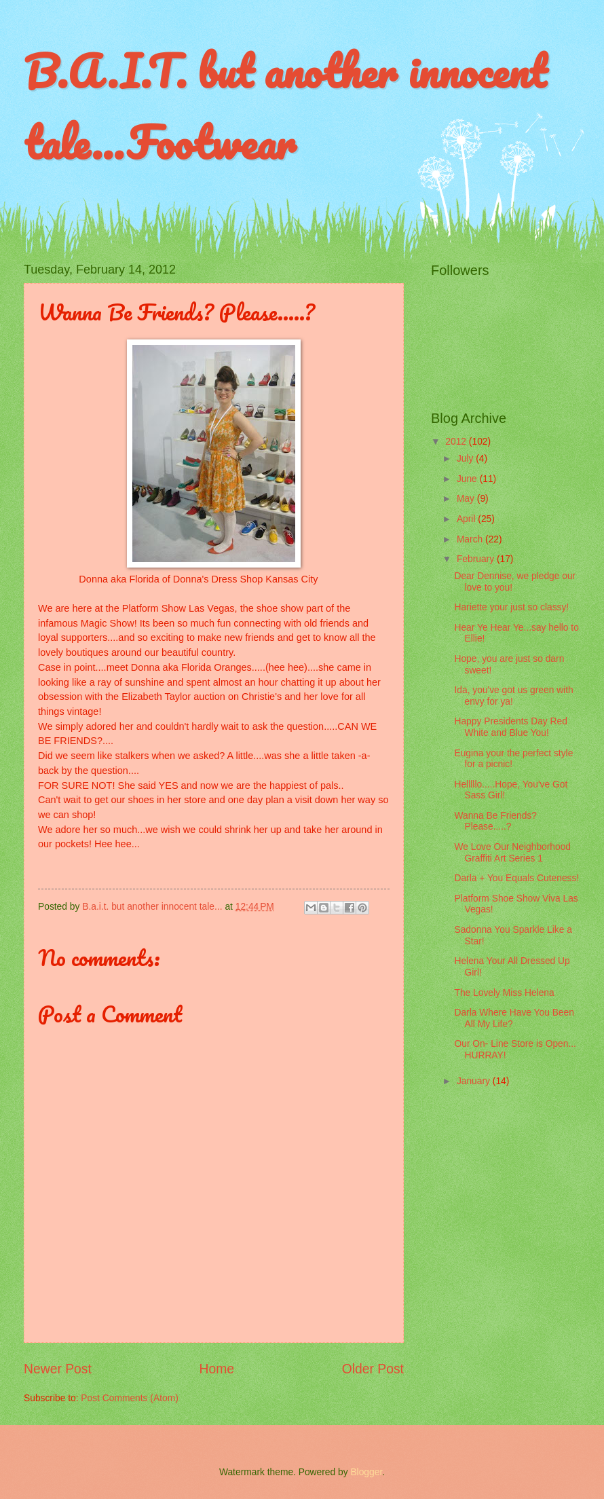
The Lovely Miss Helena (504, 993)
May (467, 499)
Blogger (366, 1472)
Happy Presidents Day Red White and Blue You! (510, 727)
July (466, 459)
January (475, 1081)
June (468, 479)
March (471, 539)
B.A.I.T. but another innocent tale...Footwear (285, 106)
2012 (457, 442)
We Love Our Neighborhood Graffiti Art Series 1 (512, 853)
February (477, 559)
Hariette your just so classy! (511, 607)
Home (217, 1369)
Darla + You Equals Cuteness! (516, 878)
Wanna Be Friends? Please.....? (495, 821)
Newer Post (58, 1369)
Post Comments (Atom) (129, 1398)
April (467, 519)
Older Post (373, 1369)
